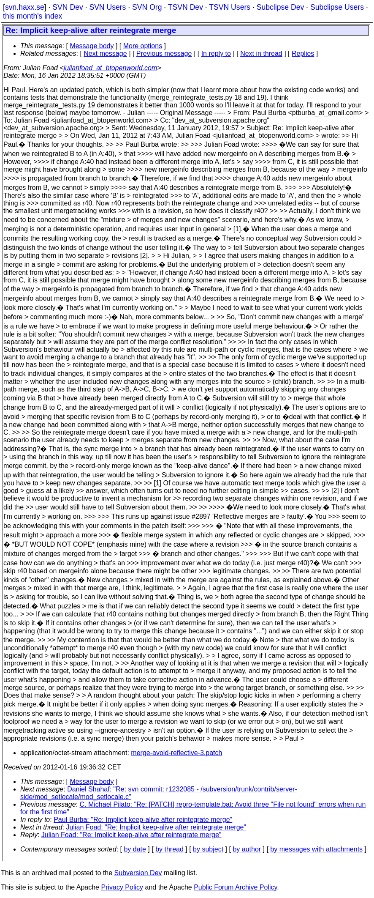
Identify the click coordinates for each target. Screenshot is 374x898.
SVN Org (147, 7)
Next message (105, 53)
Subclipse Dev (280, 7)
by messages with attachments (316, 849)
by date (135, 849)
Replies (303, 53)
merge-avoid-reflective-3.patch (176, 752)
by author (247, 849)
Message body (92, 45)
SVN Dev (67, 7)
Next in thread (261, 53)
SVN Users (107, 7)
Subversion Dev (138, 872)
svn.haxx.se (24, 7)
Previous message (164, 53)
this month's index (32, 16)
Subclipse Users (337, 7)
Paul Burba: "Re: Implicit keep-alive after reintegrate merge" (143, 819)
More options (143, 45)
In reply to (216, 53)
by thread (169, 849)
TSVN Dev (185, 7)
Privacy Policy (122, 887)
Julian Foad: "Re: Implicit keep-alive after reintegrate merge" (156, 827)
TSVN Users (229, 7)
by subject (208, 849)
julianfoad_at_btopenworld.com (110, 67)
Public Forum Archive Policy (235, 887)
